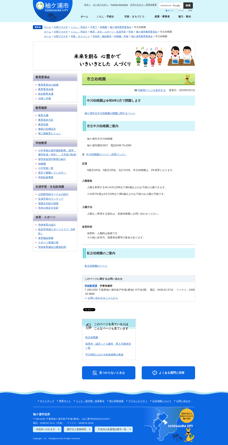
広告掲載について (161, 401)
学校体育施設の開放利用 (52, 247)
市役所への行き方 (45, 429)
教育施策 (41, 107)
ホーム (84, 16)
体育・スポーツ (45, 217)
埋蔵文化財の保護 (48, 203)
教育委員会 (42, 77)
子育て (93, 27)
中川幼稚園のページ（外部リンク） (106, 154)
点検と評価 (44, 98)
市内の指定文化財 (48, 208)
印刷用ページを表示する (152, 90)
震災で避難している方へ (52, 172)
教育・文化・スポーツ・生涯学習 (108, 31)
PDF (190, 10)
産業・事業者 (162, 16)
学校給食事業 (45, 177)
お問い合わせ (183, 401)
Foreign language (119, 4)
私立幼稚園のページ (96, 266)
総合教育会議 (45, 94)
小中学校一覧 (45, 168)
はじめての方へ (100, 4)
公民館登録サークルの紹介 (53, 194)
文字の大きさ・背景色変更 (143, 4)
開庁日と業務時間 (76, 429)
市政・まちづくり (134, 16)
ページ (181, 10)
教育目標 (43, 124)
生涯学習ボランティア (50, 199)
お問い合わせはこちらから (103, 298)
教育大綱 (43, 115)
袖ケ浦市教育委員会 (120, 27)
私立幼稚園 (91, 337)
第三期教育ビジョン (49, 133)
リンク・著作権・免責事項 (90, 401)
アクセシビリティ (137, 401)
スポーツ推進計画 (48, 242)
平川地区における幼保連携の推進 (104, 354)
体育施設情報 (45, 238)
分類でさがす (61, 27)
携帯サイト (65, 401)
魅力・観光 (184, 16)
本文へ (87, 4)
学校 (130, 31)
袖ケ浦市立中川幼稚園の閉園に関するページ (110, 113)
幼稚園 (103, 27)
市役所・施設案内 (101, 36)
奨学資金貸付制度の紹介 (52, 159)
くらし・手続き (105, 16)
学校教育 (41, 143)
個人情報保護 (116, 401)
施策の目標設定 (47, 129)
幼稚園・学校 (121, 36)
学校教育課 (91, 285)
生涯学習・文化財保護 (49, 186)
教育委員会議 (45, 89)
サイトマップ (47, 401)
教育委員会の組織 (48, 84)
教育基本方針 (45, 120)
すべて (171, 10)
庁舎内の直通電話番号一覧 (112, 429)
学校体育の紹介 (47, 224)
